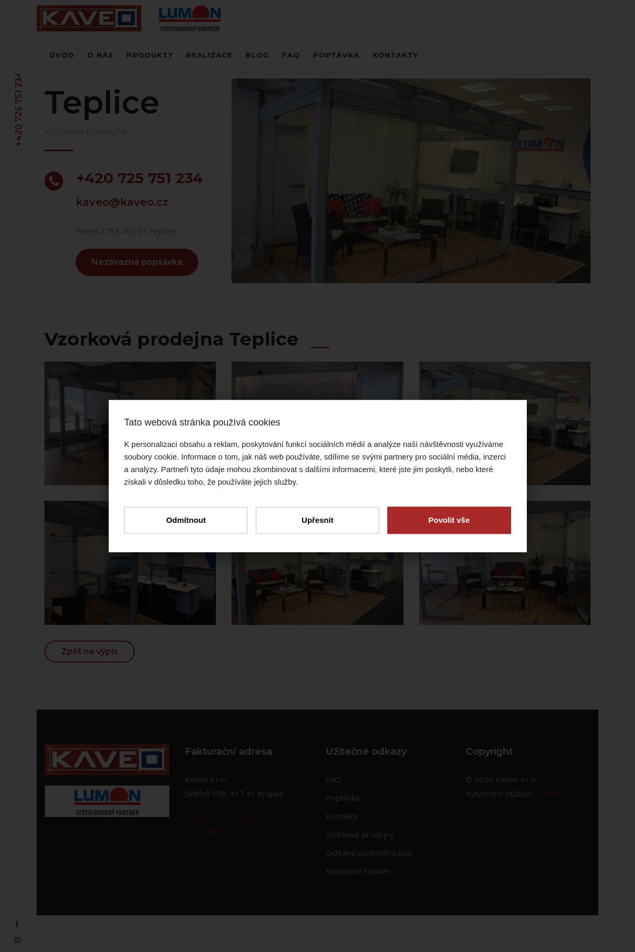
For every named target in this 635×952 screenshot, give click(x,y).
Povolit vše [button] (448, 520)
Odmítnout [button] (186, 520)
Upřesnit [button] (317, 520)
